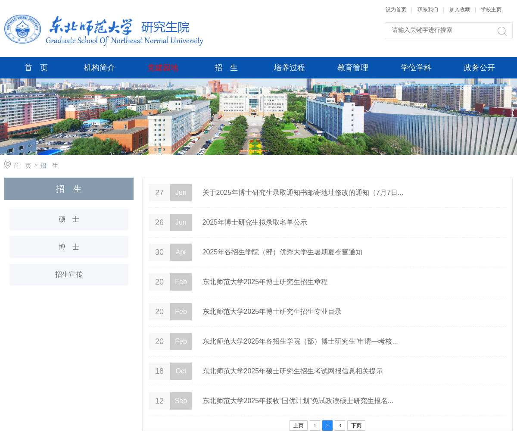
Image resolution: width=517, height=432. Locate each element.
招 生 (226, 67)
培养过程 (289, 67)
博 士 (69, 246)
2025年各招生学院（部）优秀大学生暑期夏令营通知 (282, 252)
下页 (356, 426)
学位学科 (416, 67)
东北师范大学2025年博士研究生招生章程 (265, 281)
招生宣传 (69, 274)
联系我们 (428, 9)
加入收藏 (459, 9)
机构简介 (99, 67)
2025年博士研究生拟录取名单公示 (255, 222)
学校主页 (491, 9)
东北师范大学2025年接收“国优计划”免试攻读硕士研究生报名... (298, 400)
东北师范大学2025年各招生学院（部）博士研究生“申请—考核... (300, 341)
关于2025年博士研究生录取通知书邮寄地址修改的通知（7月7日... (303, 192)
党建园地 (162, 67)
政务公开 (479, 67)
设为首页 (396, 9)
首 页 (36, 67)
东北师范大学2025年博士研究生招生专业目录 (272, 311)
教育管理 (352, 67)
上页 (298, 426)
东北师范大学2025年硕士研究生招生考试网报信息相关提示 (292, 371)
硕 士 (69, 219)
